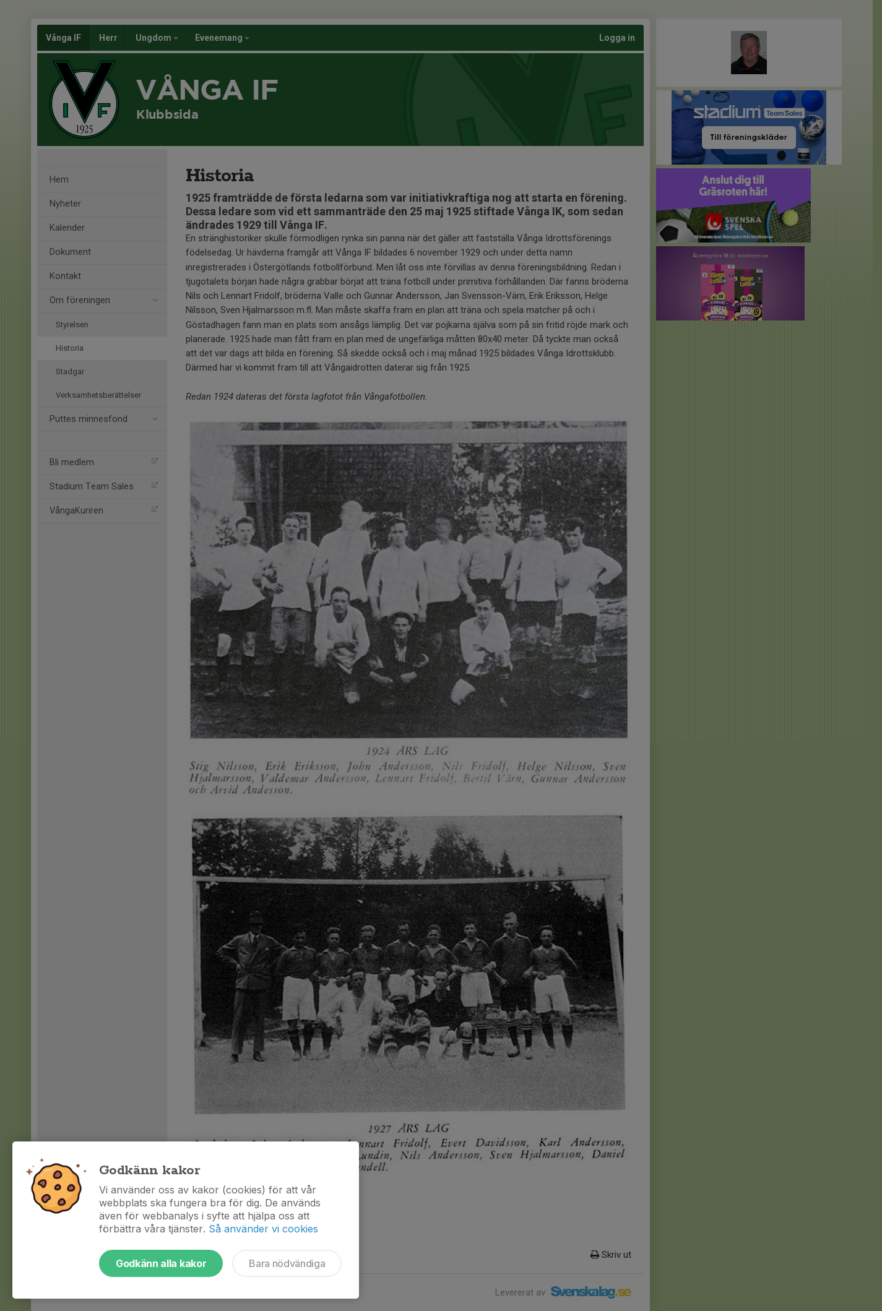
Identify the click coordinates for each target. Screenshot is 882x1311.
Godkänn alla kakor (161, 1263)
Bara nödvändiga (287, 1263)
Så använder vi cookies (263, 1229)
